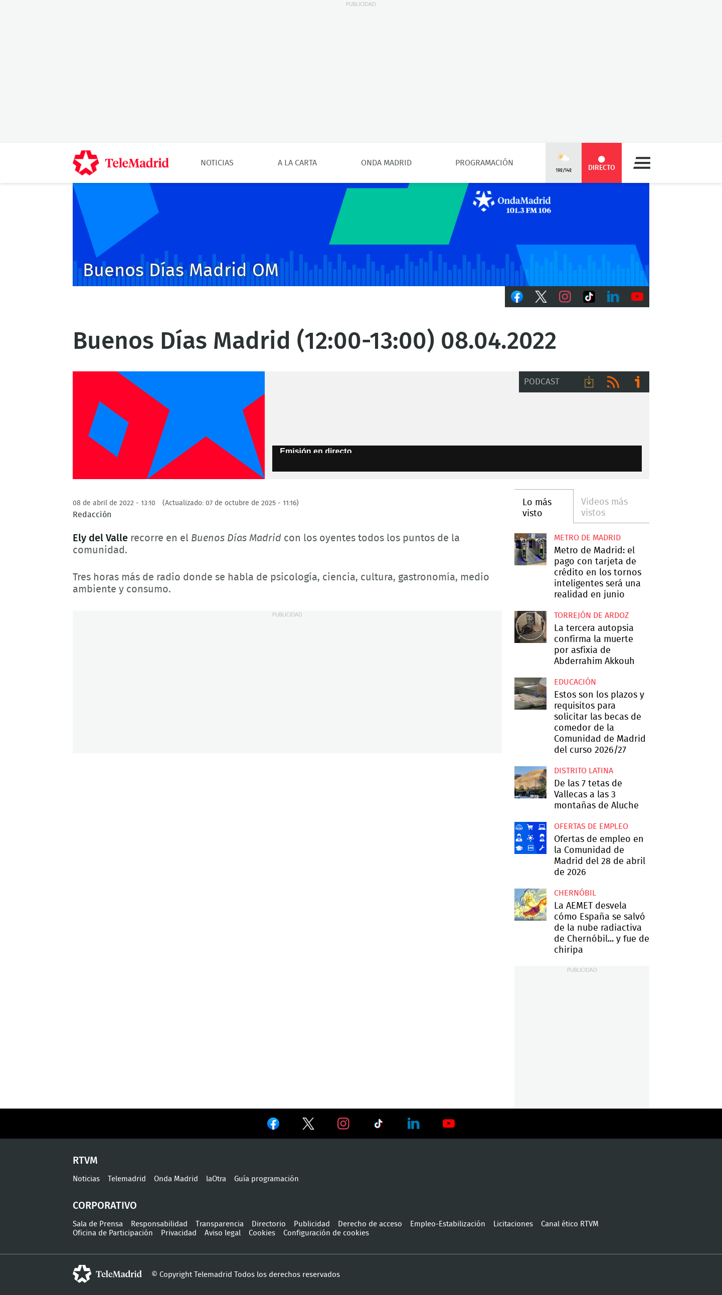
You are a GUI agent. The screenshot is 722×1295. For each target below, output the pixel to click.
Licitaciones (513, 1224)
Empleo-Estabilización (447, 1224)
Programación (484, 163)
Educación (575, 682)
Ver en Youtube (449, 1124)
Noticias (217, 163)
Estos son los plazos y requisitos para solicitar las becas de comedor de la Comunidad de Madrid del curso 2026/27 (530, 693)
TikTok (589, 297)
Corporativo (105, 1206)
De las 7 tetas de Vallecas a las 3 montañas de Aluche (530, 782)
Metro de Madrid (587, 538)
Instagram (565, 296)
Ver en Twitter (308, 1126)
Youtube (637, 296)
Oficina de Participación (113, 1233)
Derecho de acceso (370, 1224)
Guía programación (266, 1179)
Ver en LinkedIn (414, 1124)
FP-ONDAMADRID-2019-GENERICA (169, 425)
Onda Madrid (386, 163)
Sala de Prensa (98, 1224)
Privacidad (179, 1233)
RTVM (85, 1161)
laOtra (216, 1179)
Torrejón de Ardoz (591, 615)
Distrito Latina (583, 771)
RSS (613, 381)
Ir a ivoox (637, 381)
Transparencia (220, 1224)
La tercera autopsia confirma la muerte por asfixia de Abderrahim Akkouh (530, 626)
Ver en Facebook (273, 1126)
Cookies (262, 1233)
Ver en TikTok (379, 1126)
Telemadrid (127, 1179)
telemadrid (107, 1273)
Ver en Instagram (343, 1124)
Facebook (517, 297)
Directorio (269, 1224)
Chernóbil (575, 893)
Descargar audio (589, 381)
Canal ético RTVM (570, 1224)
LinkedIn (613, 296)
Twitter (541, 297)
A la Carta (297, 163)
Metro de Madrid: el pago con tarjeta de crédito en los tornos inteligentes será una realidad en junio (530, 549)
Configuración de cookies (326, 1233)
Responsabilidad (159, 1224)
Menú (642, 163)
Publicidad (312, 1224)
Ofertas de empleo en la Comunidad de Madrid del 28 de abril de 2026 (530, 837)
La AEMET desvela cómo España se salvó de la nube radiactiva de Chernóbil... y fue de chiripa (530, 904)
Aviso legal (223, 1233)
